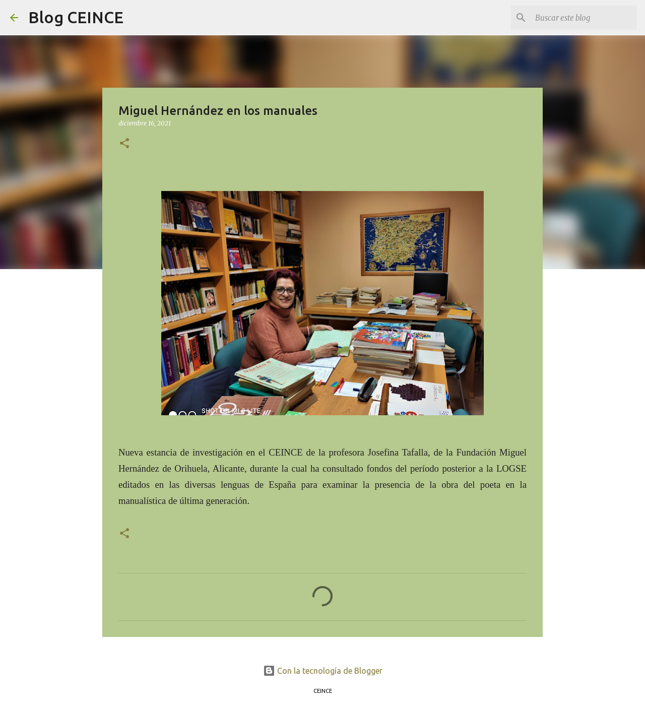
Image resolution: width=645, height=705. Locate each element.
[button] (124, 144)
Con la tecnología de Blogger (322, 670)
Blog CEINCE (75, 17)
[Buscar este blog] (584, 18)
